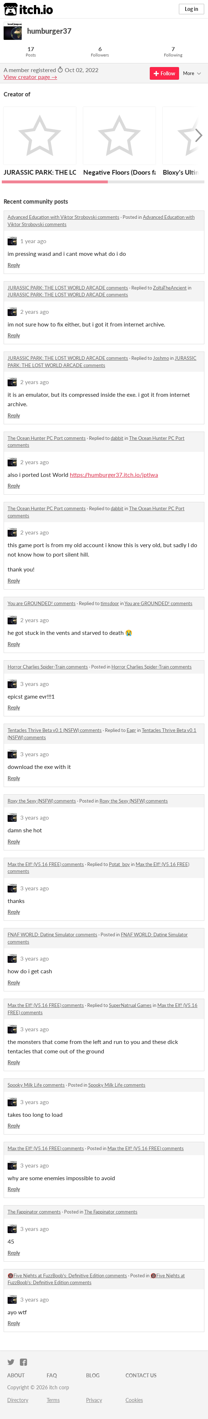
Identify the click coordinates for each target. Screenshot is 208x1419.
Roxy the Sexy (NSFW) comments (42, 801)
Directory (17, 1400)
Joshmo (161, 358)
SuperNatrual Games (130, 1005)
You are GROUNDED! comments (42, 603)
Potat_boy (119, 864)
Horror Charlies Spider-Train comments (48, 667)
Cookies (134, 1400)
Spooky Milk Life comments (36, 1085)
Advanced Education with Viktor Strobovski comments (63, 217)
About (16, 1375)
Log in (191, 9)
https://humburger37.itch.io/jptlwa (114, 474)
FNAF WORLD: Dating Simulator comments (52, 934)
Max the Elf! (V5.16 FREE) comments (46, 864)
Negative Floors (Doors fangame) (131, 172)
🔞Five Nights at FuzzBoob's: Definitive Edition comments (67, 1275)
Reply (14, 265)
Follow (164, 73)
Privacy (94, 1400)
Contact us (141, 1375)
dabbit (117, 438)
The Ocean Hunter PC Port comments (47, 438)
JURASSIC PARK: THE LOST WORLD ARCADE (71, 172)
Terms (53, 1400)
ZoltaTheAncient (170, 288)
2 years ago (34, 311)
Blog (92, 1375)
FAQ (52, 1375)
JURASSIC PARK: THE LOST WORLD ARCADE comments (68, 288)
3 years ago (34, 683)
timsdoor (110, 603)
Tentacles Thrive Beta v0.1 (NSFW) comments (55, 730)
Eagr (131, 730)
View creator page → (30, 76)
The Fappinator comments (34, 1212)
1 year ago (33, 240)
